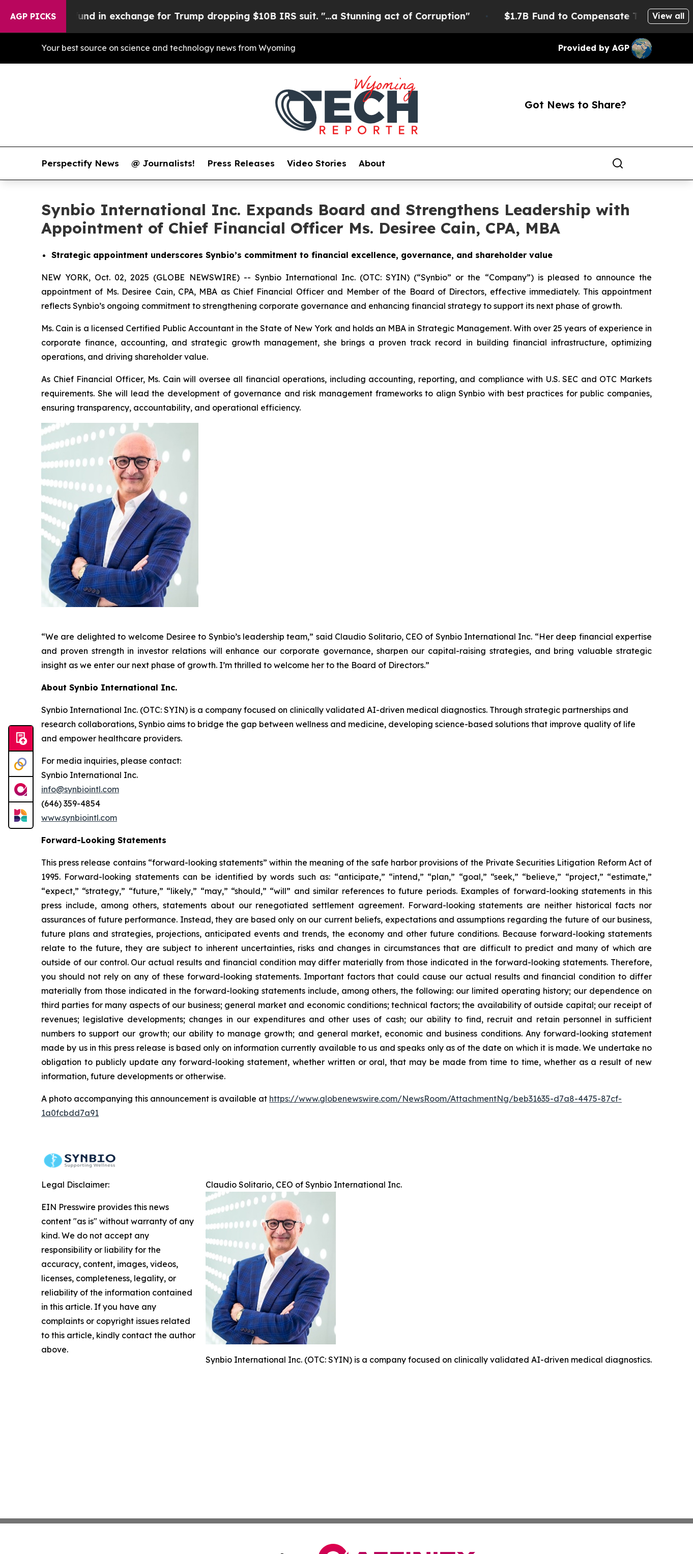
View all (668, 16)
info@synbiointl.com (80, 789)
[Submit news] (21, 739)
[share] (645, 163)
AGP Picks (33, 16)
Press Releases (241, 163)
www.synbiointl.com (79, 818)
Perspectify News (80, 163)
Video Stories (316, 163)
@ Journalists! (163, 163)
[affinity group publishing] (21, 789)
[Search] (617, 163)
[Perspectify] (21, 764)
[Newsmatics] (21, 815)
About (372, 163)
